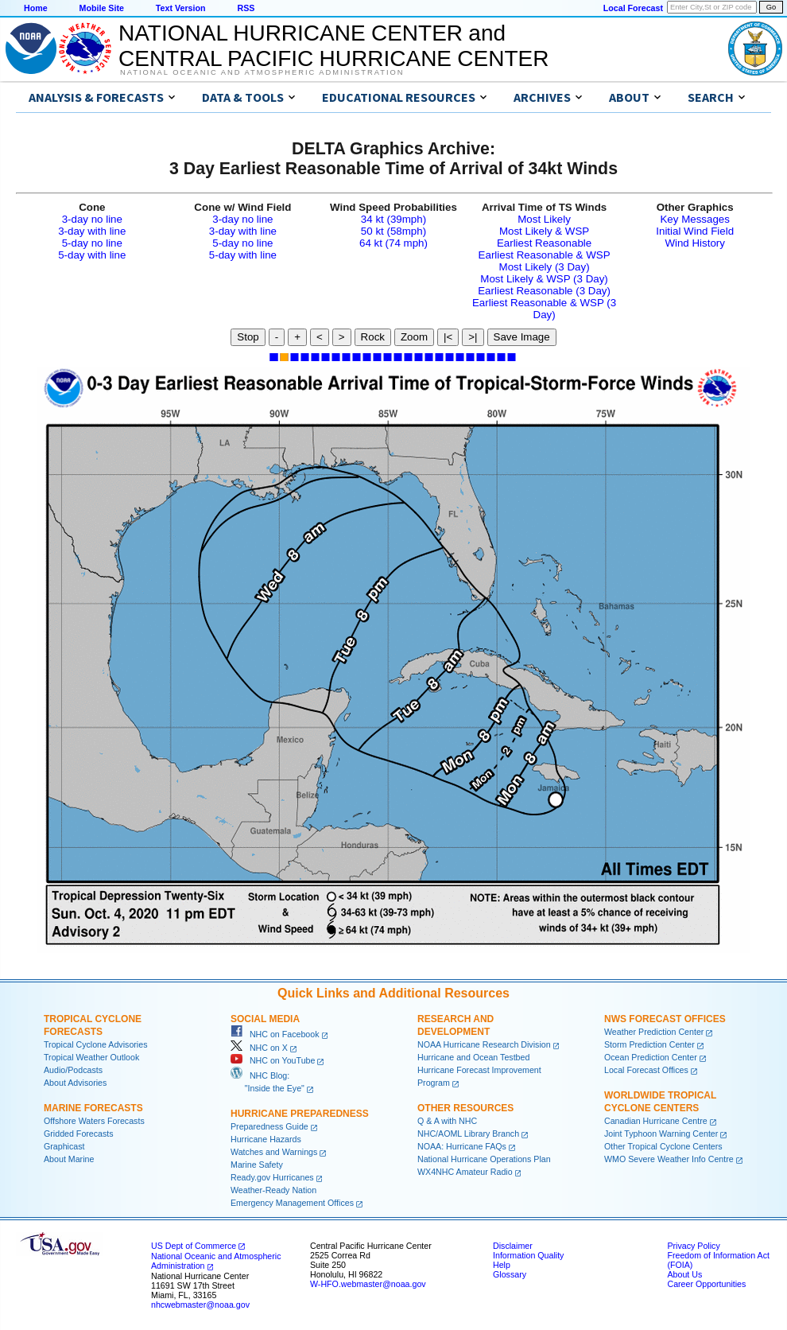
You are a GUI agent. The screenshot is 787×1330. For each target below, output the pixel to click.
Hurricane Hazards (266, 1139)
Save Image (522, 337)
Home (36, 8)
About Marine (69, 1159)
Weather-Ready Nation (273, 1190)
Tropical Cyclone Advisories (96, 1044)
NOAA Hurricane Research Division (484, 1044)
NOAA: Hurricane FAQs (461, 1146)
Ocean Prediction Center (650, 1057)
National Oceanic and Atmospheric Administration (262, 72)
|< (448, 337)
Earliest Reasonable (544, 243)
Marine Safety (257, 1164)
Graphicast (64, 1146)
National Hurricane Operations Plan (484, 1159)
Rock (373, 337)
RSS (245, 8)
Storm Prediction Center (649, 1044)
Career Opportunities (706, 1284)
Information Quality (528, 1255)
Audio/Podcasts (73, 1070)
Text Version (181, 8)
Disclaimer (513, 1245)
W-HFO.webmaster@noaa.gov (368, 1284)
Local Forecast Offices (646, 1070)
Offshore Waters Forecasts (94, 1121)
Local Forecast (633, 8)
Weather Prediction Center (654, 1031)
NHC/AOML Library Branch (468, 1133)
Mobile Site (101, 8)
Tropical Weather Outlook (91, 1057)
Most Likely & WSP (544, 231)
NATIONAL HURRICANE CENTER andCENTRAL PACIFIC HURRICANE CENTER (333, 46)
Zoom (414, 337)
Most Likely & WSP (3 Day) (543, 279)
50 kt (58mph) (393, 231)
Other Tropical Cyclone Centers (663, 1146)
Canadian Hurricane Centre (656, 1121)
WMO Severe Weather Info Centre (669, 1159)
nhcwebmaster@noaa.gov (200, 1304)
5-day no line (92, 243)
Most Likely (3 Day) (544, 267)
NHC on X (259, 1047)
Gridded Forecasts (79, 1133)
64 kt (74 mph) (393, 243)
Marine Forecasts (93, 1108)
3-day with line (92, 231)
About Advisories (75, 1082)
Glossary (509, 1274)
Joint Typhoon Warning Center (661, 1133)
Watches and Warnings (274, 1152)
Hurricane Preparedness (300, 1113)
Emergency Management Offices (292, 1203)
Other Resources (465, 1108)
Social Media (265, 1019)
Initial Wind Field (695, 231)
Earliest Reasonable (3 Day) (544, 291)
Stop (247, 337)
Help (501, 1265)
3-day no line (92, 219)
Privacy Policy (693, 1245)
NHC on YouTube (273, 1060)
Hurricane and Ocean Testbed (473, 1057)
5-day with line (92, 255)
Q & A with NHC (447, 1121)
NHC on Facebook (275, 1034)
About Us (684, 1274)
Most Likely (544, 219)
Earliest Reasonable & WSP (545, 255)
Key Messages (694, 219)
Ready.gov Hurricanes (272, 1177)
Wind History (695, 243)
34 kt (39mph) (393, 219)
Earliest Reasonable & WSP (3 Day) (544, 309)
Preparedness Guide (269, 1126)
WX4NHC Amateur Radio (465, 1171)
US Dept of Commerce (193, 1245)
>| (472, 337)
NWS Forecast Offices (665, 1019)
